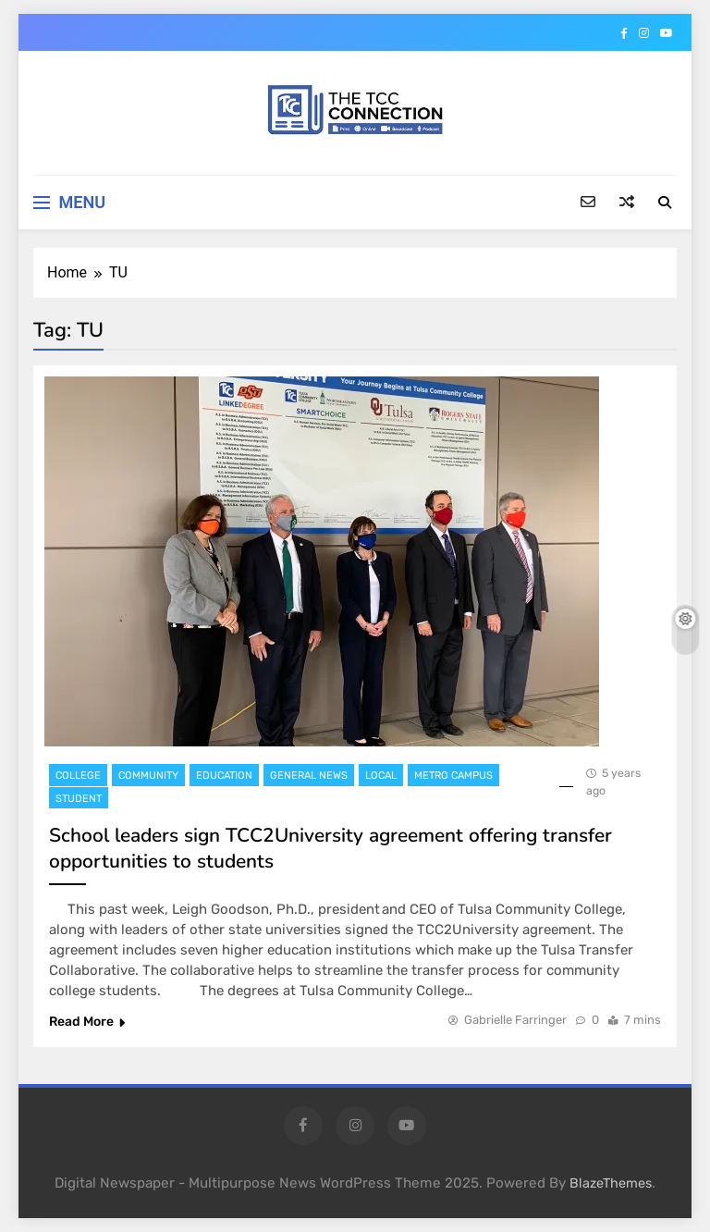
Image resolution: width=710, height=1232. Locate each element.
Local (381, 776)
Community (148, 776)
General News (309, 776)
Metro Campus (453, 776)
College (78, 776)
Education (224, 776)
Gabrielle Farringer (515, 1020)
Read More (87, 1021)
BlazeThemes (610, 1183)
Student (78, 799)
